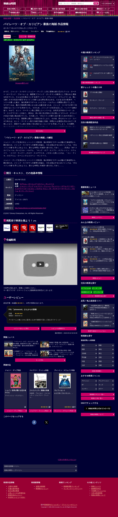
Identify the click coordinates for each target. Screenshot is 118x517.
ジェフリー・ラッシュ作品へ (39, 411)
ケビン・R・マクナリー (52, 189)
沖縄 (100, 365)
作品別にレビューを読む (16, 497)
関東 (100, 345)
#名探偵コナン (86, 292)
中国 (83, 361)
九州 (83, 365)
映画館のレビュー (42, 488)
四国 (100, 361)
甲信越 (84, 357)
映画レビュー (97, 278)
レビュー (22, 36)
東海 (100, 349)
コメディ (85, 389)
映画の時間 (7, 18)
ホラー (101, 389)
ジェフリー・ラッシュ (42, 186)
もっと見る (39, 360)
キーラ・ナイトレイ (26, 191)
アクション (25, 31)
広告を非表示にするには (67, 460)
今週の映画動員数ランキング (90, 82)
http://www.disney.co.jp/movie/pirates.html (30, 208)
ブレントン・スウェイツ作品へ (64, 411)
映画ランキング (103, 9)
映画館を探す (14, 12)
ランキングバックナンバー (73, 488)
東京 (83, 345)
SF (83, 385)
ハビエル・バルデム (34, 189)
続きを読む (39, 131)
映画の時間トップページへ (13, 470)
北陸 (100, 357)
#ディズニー (8, 40)
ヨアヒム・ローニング (28, 184)
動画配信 (31, 36)
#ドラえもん (85, 288)
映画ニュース (36, 12)
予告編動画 (59, 12)
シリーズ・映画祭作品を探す (97, 296)
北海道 (84, 353)
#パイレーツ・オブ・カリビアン (24, 40)
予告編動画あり (50, 31)
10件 (64, 31)
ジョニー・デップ (26, 186)
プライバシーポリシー (69, 505)
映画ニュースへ (97, 217)
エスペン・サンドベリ (45, 184)
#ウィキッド (96, 288)
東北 (100, 353)
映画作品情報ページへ (11, 466)
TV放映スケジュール (98, 491)
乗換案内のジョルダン (52, 505)
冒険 (42, 31)
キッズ (101, 385)
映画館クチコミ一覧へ (97, 394)
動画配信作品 (81, 12)
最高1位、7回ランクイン (11, 31)
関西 (83, 349)
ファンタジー (35, 31)
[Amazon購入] (21, 83)
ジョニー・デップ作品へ (15, 411)
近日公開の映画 (81, 9)
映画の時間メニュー (14, 9)
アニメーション (104, 381)
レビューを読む (103, 12)
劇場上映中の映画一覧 (97, 117)
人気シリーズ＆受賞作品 (16, 493)
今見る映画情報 (96, 493)
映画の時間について (97, 414)
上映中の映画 (36, 9)
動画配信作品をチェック (97, 152)
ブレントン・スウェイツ (60, 186)
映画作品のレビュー (15, 495)
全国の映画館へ (97, 371)
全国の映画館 (40, 486)
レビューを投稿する (58, 328)
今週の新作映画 (58, 9)
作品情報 (17, 18)
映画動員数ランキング (71, 486)
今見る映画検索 (106, 3)
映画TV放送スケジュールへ (97, 331)
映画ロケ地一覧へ (97, 398)
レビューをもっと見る (21, 328)
